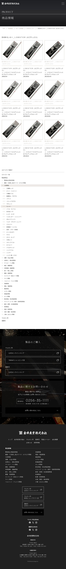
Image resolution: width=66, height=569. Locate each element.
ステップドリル (8, 242)
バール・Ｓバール (9, 209)
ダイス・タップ (8, 237)
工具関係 (5, 185)
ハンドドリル (8, 250)
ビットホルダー (8, 232)
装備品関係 (6, 294)
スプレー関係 (6, 291)
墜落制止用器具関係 (8, 180)
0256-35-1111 (37, 400)
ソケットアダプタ (9, 201)
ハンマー (7, 252)
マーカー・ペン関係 (8, 263)
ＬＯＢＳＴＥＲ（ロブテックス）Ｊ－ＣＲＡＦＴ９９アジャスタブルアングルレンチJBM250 (11, 152)
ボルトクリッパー (9, 219)
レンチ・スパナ (8, 214)
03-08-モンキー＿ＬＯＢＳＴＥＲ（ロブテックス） (11, 62)
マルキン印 (5, 318)
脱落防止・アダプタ (10, 196)
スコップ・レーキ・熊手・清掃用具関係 (13, 301)
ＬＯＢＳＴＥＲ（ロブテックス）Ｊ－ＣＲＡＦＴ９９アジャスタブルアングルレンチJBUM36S (54, 152)
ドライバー (7, 224)
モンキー (7, 206)
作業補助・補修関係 (8, 268)
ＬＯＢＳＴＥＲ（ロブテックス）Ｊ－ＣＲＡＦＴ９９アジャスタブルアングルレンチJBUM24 (32, 152)
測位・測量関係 (7, 265)
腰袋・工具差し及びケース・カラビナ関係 (14, 183)
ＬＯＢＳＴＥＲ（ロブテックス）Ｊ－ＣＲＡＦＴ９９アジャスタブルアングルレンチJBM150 (11, 112)
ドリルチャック (8, 247)
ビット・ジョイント (10, 191)
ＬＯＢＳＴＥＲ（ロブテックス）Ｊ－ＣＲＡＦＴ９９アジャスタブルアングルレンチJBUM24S (54, 72)
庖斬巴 (4, 320)
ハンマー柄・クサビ (10, 255)
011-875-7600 (28, 556)
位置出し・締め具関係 (9, 260)
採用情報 (37, 442)
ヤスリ (6, 234)
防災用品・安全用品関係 (9, 299)
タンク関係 (6, 296)
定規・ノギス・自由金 (10, 229)
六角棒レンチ (8, 188)
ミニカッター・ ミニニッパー (12, 216)
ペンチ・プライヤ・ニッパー (12, 222)
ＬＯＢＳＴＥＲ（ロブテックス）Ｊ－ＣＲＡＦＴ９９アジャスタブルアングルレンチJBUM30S (32, 112)
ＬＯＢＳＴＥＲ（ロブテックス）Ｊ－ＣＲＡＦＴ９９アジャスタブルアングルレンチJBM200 (11, 72)
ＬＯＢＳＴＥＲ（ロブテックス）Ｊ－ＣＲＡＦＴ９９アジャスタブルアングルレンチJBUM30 (32, 72)
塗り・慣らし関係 (7, 270)
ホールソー (7, 245)
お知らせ (29, 442)
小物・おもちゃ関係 (8, 314)
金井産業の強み (19, 439)
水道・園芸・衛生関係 (9, 312)
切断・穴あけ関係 (7, 258)
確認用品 (5, 288)
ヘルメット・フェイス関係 (10, 281)
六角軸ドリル (8, 193)
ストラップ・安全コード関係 (10, 276)
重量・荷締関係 (7, 273)
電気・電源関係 (7, 286)
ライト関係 (6, 278)
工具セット (7, 240)
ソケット (7, 198)
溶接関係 (5, 283)
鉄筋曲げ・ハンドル (10, 227)
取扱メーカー (46, 439)
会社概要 (55, 439)
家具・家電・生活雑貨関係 (10, 304)
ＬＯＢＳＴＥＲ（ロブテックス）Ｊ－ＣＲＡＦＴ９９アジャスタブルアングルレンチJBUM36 (54, 112)
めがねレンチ (8, 211)
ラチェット (7, 204)
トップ (10, 439)
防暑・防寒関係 (7, 309)
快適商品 (5, 306)
